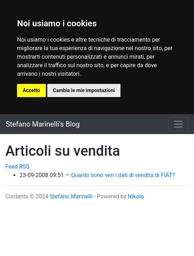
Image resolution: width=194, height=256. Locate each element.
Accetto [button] (31, 90)
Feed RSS (17, 166)
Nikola (136, 196)
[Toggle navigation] (178, 124)
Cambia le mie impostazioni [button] (84, 90)
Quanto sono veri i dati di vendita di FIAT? (123, 175)
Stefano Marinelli (71, 196)
